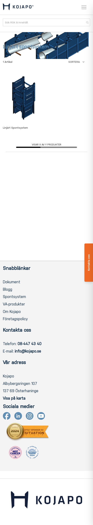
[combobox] (46, 22)
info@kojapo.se (28, 351)
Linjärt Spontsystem (15, 127)
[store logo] (18, 7)
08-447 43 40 (29, 343)
